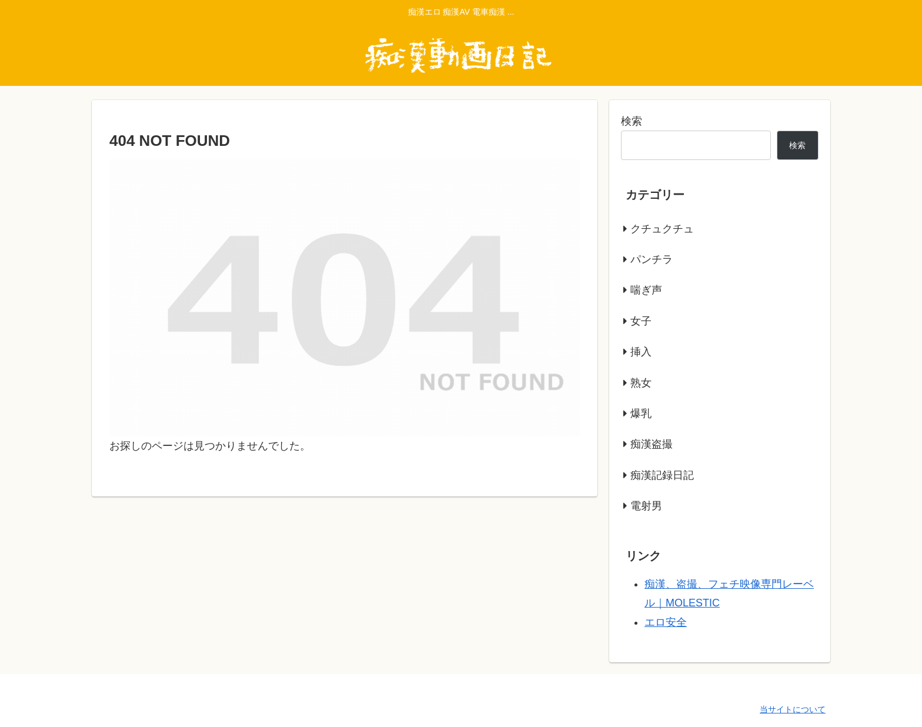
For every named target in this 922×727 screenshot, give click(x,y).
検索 (631, 121)
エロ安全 (665, 622)
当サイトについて (793, 709)
